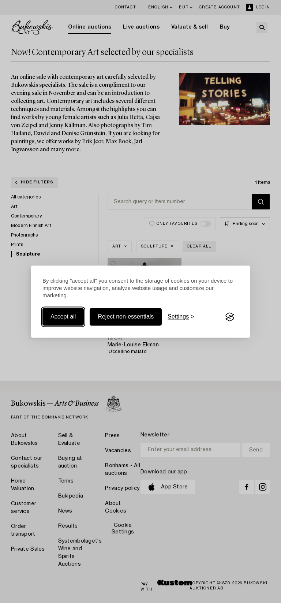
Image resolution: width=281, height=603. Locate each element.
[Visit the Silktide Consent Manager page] (230, 317)
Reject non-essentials (126, 317)
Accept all (63, 317)
